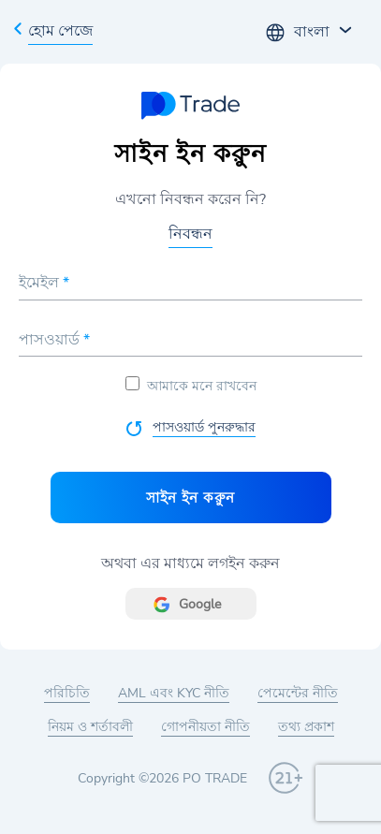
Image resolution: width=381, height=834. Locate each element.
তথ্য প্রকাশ (306, 727)
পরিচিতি (67, 693)
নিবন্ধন (190, 234)
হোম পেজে (60, 31)
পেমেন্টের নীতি (297, 693)
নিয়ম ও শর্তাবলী (90, 727)
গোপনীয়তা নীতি (205, 727)
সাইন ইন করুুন (190, 497)
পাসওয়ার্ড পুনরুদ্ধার (204, 427)
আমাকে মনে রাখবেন (190, 386)
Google (200, 604)
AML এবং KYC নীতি (173, 693)
